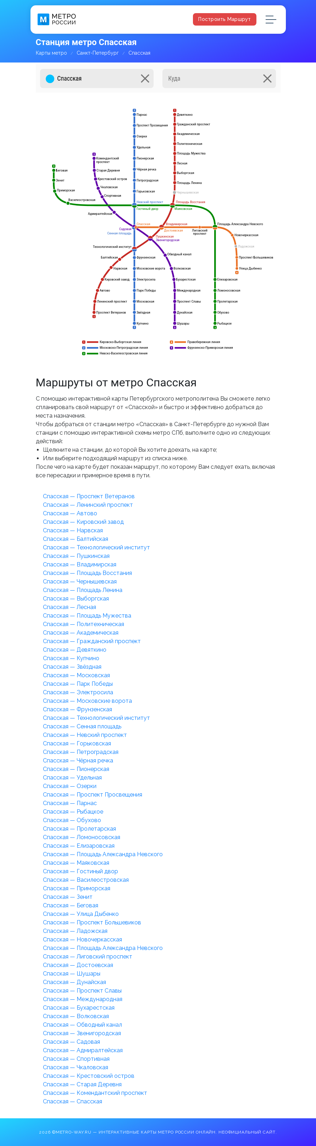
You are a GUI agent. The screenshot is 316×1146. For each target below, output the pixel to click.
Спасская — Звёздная (72, 666)
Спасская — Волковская (76, 1016)
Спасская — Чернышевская (80, 581)
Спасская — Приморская (76, 888)
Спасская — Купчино (71, 658)
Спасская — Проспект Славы (82, 990)
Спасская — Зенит (68, 897)
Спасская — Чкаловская (75, 1067)
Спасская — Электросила (78, 692)
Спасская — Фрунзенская (77, 709)
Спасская (139, 53)
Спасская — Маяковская (76, 862)
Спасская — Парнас (70, 803)
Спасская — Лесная (69, 607)
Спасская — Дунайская (74, 982)
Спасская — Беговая (70, 905)
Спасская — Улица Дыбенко (81, 914)
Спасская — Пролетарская (79, 828)
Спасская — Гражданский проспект (92, 641)
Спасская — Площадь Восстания (87, 573)
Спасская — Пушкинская (76, 556)
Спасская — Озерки (69, 786)
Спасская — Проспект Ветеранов (89, 496)
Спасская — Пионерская (76, 769)
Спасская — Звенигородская (82, 1033)
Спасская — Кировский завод (83, 521)
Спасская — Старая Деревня (82, 1084)
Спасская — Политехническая (83, 624)
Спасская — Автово (70, 513)
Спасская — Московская (76, 675)
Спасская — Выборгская (76, 598)
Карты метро (51, 53)
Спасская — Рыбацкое (73, 811)
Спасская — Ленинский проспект (88, 504)
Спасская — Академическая (80, 632)
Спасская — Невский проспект (85, 735)
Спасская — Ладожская (75, 931)
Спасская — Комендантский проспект (95, 1093)
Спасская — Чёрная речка (78, 760)
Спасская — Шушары (71, 973)
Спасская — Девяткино (74, 649)
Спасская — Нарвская (73, 530)
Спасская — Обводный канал (82, 1024)
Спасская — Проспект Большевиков (92, 922)
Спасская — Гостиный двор (80, 871)
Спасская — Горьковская (77, 743)
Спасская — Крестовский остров (88, 1075)
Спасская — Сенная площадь (82, 726)
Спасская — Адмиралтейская (83, 1050)
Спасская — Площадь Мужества (87, 615)
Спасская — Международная (82, 999)
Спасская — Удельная (72, 777)
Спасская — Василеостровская (86, 879)
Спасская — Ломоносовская (81, 837)
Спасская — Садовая (71, 1041)
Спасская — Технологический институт (96, 547)
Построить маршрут (224, 19)
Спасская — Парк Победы (78, 683)
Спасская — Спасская (72, 1101)
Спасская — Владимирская (79, 564)
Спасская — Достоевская (78, 965)
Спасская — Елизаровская (79, 845)
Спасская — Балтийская (75, 539)
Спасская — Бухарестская (79, 1007)
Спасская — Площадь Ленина (82, 590)
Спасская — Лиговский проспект (87, 956)
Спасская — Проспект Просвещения (92, 794)
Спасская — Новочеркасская (82, 939)
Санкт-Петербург (98, 53)
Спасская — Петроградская (80, 752)
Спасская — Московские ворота (87, 700)
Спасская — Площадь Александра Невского (103, 854)
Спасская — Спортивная (76, 1058)
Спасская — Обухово (72, 820)
